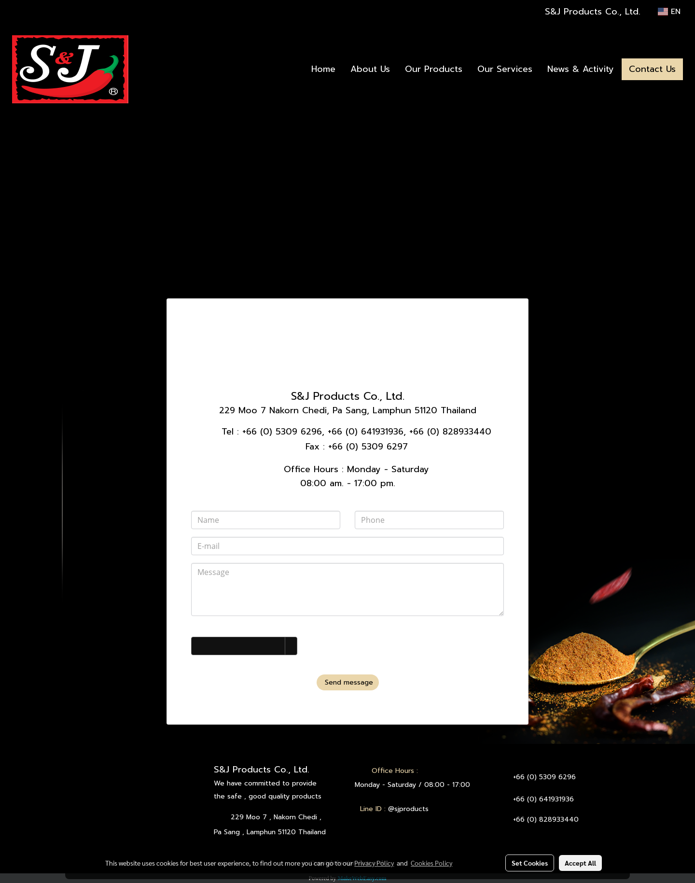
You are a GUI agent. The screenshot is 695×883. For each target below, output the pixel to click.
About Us (370, 69)
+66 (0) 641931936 (365, 431)
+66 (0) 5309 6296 (282, 431)
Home (323, 69)
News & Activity (580, 69)
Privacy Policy (374, 862)
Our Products (433, 69)
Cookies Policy (431, 862)
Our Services (504, 69)
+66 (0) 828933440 (450, 431)
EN (669, 11)
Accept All (580, 862)
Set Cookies (530, 862)
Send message (347, 682)
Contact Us (652, 69)
